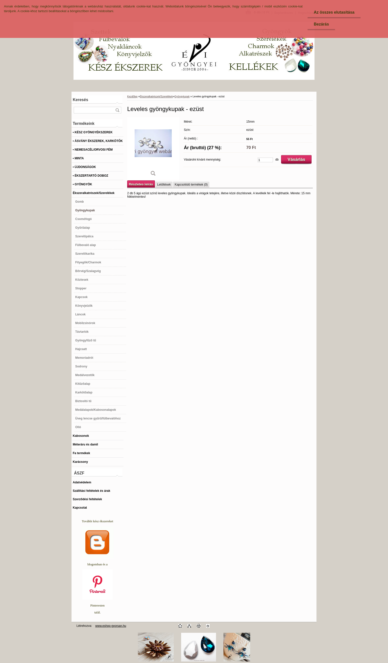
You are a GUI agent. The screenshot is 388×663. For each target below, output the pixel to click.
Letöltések (164, 184)
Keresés (80, 100)
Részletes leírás (141, 184)
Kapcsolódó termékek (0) (191, 184)
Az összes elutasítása (334, 12)
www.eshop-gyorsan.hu (110, 626)
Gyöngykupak (182, 96)
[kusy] (265, 160)
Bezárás (321, 24)
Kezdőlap (132, 96)
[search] (117, 110)
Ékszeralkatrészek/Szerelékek (156, 96)
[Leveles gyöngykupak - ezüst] (153, 148)
